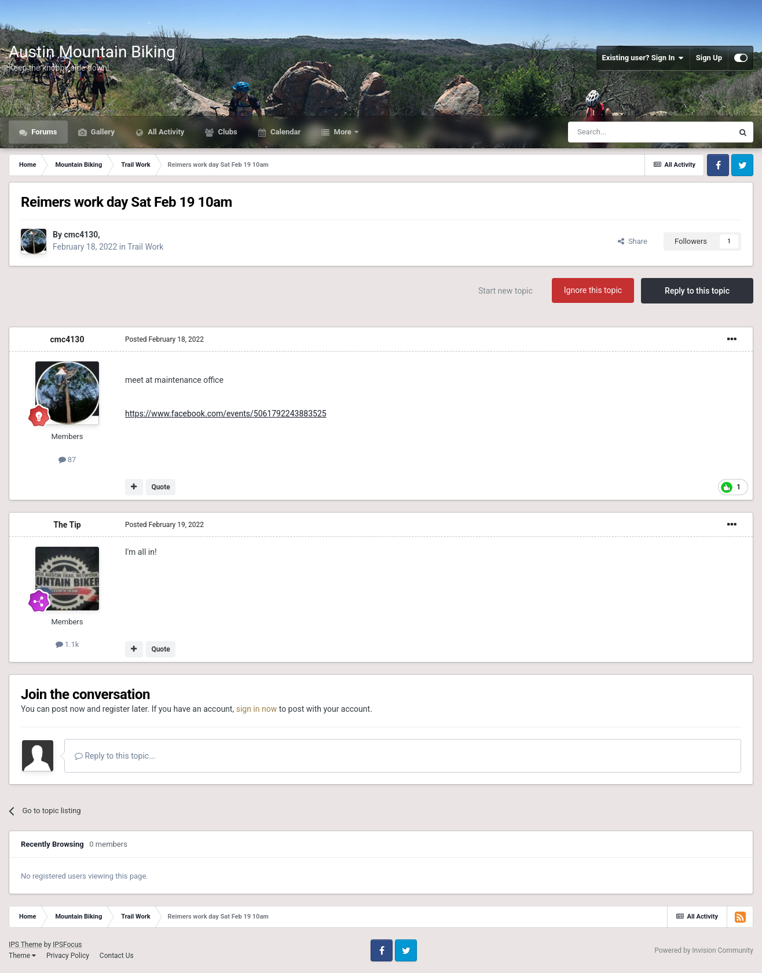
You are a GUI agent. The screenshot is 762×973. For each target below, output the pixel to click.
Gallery (102, 131)
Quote (160, 487)
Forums (43, 131)
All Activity (165, 131)
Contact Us (117, 956)
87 (67, 459)
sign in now (256, 709)
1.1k (67, 644)
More (342, 131)
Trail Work (145, 246)
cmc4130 (81, 234)
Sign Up (709, 57)
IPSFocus (67, 945)
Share (632, 241)
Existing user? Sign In (643, 58)
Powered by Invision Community (703, 950)
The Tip (66, 524)
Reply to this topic (697, 290)
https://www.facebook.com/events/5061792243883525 (226, 413)
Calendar (285, 131)
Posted (164, 339)
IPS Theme (25, 945)
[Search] (623, 132)
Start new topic (505, 290)
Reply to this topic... (115, 755)
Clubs (226, 131)
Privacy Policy (67, 956)
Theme (22, 956)
